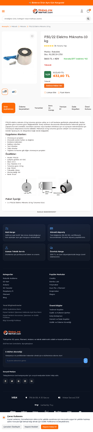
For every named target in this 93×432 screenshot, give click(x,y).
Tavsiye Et (62, 108)
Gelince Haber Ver (54, 86)
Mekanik (14, 26)
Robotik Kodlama (10, 278)
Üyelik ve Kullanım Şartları (59, 313)
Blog (5, 297)
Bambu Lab (54, 281)
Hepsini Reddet (31, 427)
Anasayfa (5, 26)
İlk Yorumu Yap (60, 46)
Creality (52, 278)
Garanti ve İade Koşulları (59, 319)
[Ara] (88, 18)
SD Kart (6, 281)
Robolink (56, 52)
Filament (6, 294)
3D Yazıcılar (7, 288)
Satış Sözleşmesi (55, 316)
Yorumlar (39, 108)
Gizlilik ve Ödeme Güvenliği (60, 322)
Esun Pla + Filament (57, 288)
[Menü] (3, 11)
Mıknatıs (23, 26)
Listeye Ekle (50, 92)
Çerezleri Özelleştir (12, 427)
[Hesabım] (82, 11)
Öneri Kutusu (88, 108)
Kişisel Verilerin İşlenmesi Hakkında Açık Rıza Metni (22, 312)
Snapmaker (54, 291)
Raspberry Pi (8, 291)
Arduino (6, 285)
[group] (19, 57)
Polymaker (53, 285)
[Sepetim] (88, 11)
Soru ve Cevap (51, 108)
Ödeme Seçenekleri (24, 108)
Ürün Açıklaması (8, 108)
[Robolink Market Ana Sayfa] (46, 333)
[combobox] (46, 19)
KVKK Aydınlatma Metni (12, 309)
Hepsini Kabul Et (50, 427)
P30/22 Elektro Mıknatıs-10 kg (39, 26)
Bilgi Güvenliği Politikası (12, 320)
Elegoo (52, 294)
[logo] (43, 11)
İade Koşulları (75, 108)
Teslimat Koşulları (56, 309)
